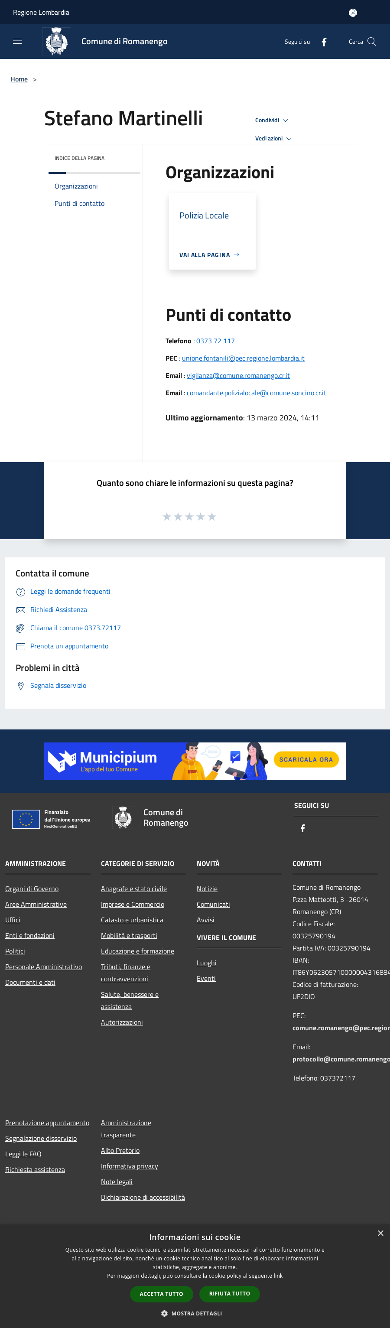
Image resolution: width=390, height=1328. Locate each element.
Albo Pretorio (120, 1150)
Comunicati (213, 904)
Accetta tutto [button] (161, 1294)
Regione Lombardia (41, 12)
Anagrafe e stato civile (134, 888)
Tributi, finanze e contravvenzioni (125, 972)
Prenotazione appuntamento (47, 1122)
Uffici (12, 920)
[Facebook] (320, 41)
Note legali (117, 1181)
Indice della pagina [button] (79, 158)
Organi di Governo (31, 888)
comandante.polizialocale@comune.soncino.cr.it (256, 392)
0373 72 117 (215, 340)
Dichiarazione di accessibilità (143, 1197)
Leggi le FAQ (23, 1154)
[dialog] (195, 1276)
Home (19, 79)
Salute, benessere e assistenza (130, 1000)
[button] (195, 1313)
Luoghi (207, 962)
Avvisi (205, 920)
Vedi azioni (274, 138)
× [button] (380, 1233)
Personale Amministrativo (43, 966)
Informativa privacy (129, 1166)
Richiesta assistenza (35, 1169)
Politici (15, 951)
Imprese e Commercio (132, 904)
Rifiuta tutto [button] (229, 1293)
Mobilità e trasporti (129, 935)
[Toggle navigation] (17, 41)
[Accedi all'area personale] (353, 13)
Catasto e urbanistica (132, 920)
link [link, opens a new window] (278, 1275)
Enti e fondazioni (30, 935)
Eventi (206, 978)
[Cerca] (372, 41)
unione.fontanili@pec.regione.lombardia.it (243, 358)
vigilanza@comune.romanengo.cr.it (238, 375)
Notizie (207, 888)
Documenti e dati (30, 982)
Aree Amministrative (36, 904)
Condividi (273, 120)
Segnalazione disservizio (41, 1138)
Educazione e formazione (137, 951)
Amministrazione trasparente (126, 1128)
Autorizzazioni (122, 1022)
